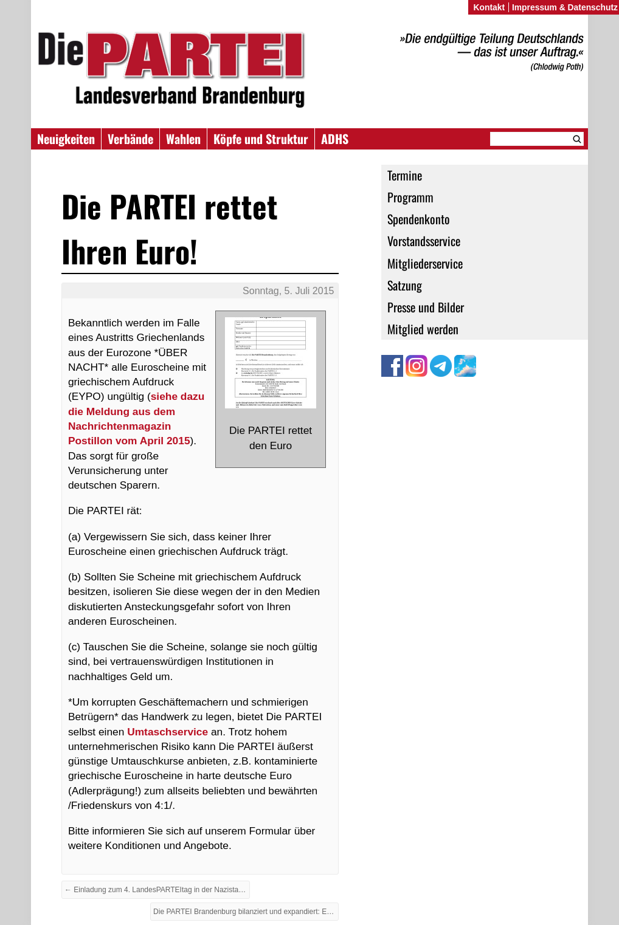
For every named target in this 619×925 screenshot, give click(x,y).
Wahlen (183, 138)
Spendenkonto (418, 219)
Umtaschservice (167, 732)
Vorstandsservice (423, 241)
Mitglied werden (422, 329)
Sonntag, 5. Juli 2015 (288, 291)
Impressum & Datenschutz (565, 7)
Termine (404, 175)
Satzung (404, 285)
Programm (410, 197)
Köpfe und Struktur (260, 138)
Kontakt (489, 7)
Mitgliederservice (425, 263)
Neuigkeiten (66, 138)
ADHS (334, 138)
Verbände (130, 138)
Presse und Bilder (425, 307)
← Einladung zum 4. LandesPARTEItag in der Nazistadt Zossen (157, 889)
